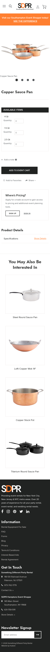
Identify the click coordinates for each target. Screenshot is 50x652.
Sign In (27, 213)
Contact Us (7, 590)
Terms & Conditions (10, 550)
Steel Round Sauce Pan (25, 317)
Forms (4, 536)
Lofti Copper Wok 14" (25, 368)
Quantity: (7, 120)
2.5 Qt (7, 140)
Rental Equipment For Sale (13, 527)
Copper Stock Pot (25, 420)
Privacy (4, 545)
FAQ (3, 531)
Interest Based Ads (10, 554)
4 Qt (6, 117)
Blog (3, 540)
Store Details (8, 614)
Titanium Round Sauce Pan (25, 471)
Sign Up (12, 213)
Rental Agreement (9, 559)
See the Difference (25, 21)
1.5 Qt (7, 128)
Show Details (40, 238)
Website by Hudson (8, 645)
